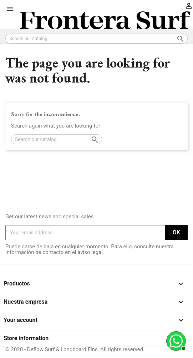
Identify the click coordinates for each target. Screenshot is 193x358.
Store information (26, 338)
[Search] (96, 39)
